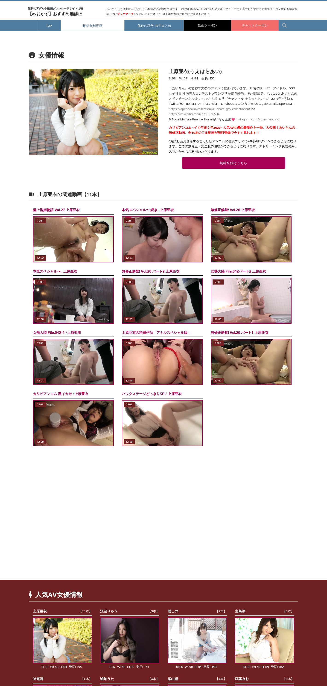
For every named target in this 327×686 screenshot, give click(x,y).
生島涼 (264, 611)
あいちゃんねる (206, 98)
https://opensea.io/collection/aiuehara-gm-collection (207, 109)
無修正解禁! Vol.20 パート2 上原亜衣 (150, 271)
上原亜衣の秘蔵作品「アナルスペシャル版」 (156, 332)
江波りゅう (129, 611)
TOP (49, 25)
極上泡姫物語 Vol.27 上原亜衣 (56, 210)
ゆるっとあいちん (257, 98)
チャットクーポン (255, 25)
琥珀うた (129, 678)
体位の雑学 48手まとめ (154, 25)
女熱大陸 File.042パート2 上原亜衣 (238, 271)
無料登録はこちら (233, 163)
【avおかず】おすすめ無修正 (55, 11)
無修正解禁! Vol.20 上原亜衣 (233, 210)
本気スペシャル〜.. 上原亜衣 (55, 271)
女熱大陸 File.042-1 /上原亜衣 (57, 332)
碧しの (197, 611)
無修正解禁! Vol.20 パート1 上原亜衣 (239, 332)
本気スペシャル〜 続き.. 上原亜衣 (148, 210)
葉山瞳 (197, 678)
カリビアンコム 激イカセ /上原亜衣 (60, 394)
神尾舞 (62, 678)
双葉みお (264, 678)
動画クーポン (207, 25)
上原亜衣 (62, 611)
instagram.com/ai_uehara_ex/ (258, 119)
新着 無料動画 (92, 26)
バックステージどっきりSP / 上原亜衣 (152, 394)
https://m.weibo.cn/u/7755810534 (194, 114)
